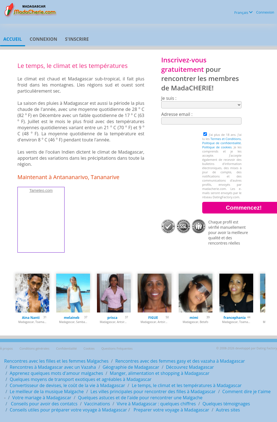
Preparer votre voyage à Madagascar (170, 410)
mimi (193, 317)
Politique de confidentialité (221, 143)
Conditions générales (34, 348)
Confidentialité (66, 348)
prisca (112, 317)
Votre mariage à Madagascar (41, 398)
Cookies (88, 348)
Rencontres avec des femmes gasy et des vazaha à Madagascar (180, 361)
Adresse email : (177, 114)
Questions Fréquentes (117, 348)
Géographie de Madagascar (130, 367)
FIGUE (153, 317)
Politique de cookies (217, 147)
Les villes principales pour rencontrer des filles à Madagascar (153, 391)
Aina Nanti (31, 317)
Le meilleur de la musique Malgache (47, 391)
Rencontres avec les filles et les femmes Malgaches (56, 361)
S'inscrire (77, 39)
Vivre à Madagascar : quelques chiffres (156, 404)
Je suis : (168, 98)
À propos (6, 348)
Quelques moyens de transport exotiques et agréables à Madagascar (81, 379)
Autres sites (228, 410)
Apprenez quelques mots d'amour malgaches (56, 373)
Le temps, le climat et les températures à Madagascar (187, 385)
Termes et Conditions (226, 139)
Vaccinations (97, 404)
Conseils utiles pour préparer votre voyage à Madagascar (68, 410)
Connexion (265, 12)
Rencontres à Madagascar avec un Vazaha (53, 367)
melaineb (71, 317)
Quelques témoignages (226, 404)
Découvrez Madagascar (190, 367)
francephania (235, 317)
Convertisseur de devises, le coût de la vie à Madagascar (67, 385)
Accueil (12, 39)
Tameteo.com (41, 190)
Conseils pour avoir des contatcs (44, 404)
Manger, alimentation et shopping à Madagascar (159, 373)
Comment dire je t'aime (246, 391)
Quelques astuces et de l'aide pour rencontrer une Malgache (140, 398)
